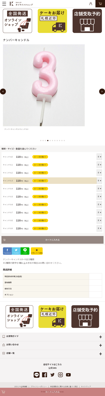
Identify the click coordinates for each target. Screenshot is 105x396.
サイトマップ (86, 386)
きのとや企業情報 (20, 386)
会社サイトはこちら (52, 364)
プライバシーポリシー (39, 386)
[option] (52, 88)
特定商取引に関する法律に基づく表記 (64, 386)
